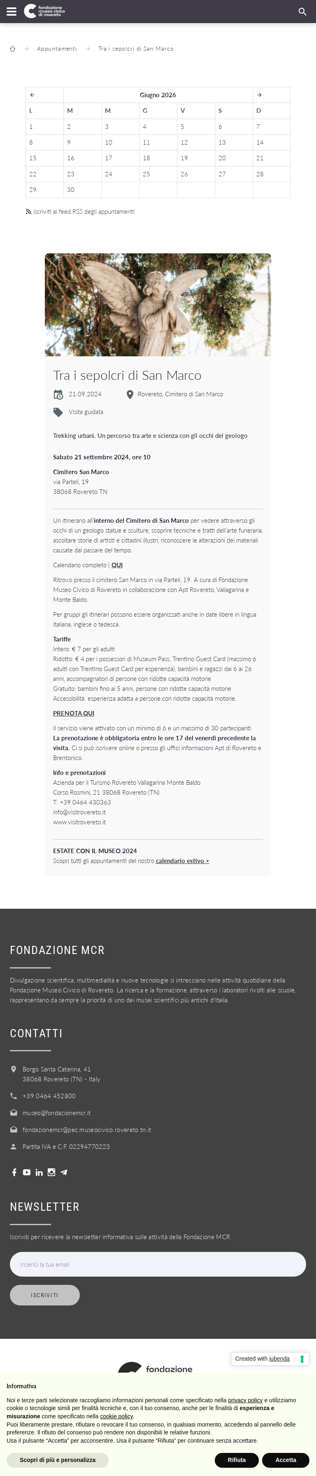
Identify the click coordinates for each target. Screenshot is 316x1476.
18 (146, 157)
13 (222, 142)
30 (70, 189)
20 (222, 157)
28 (260, 174)
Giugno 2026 (158, 94)
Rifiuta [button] (237, 1460)
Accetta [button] (285, 1460)
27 (222, 174)
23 (70, 174)
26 (184, 174)
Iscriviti (45, 1295)
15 (33, 157)
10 (108, 142)
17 (108, 157)
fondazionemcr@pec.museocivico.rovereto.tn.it (87, 1129)
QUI (117, 564)
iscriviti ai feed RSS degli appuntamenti (80, 211)
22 (33, 174)
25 (146, 174)
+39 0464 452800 (49, 1095)
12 (184, 142)
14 (260, 142)
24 (108, 174)
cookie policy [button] (116, 1416)
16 (70, 157)
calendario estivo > (182, 860)
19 (184, 157)
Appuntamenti (57, 48)
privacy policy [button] (245, 1400)
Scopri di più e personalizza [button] (57, 1460)
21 (260, 157)
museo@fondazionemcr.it (57, 1112)
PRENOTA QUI (73, 713)
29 (33, 189)
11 (146, 142)
